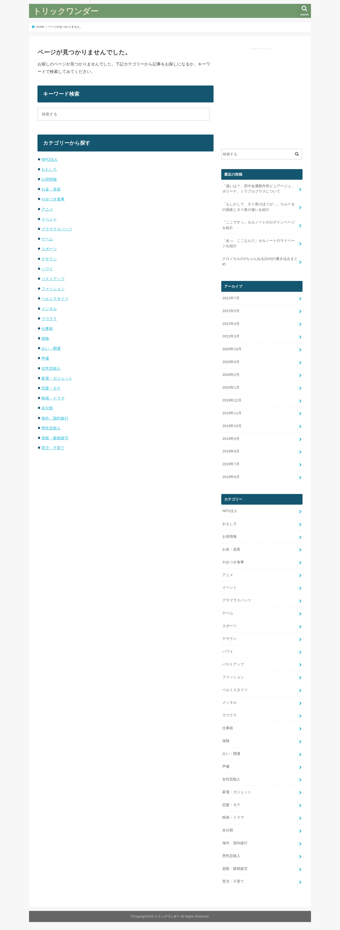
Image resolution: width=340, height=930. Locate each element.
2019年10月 (231, 426)
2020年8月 (230, 362)
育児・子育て (53, 448)
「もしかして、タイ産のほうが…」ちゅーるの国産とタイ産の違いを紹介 (258, 206)
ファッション (53, 288)
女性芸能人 (51, 368)
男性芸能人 (51, 428)
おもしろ (49, 169)
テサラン (49, 259)
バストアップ (53, 279)
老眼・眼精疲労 (54, 438)
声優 (45, 358)
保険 (45, 338)
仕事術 (47, 328)
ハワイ (47, 269)
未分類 (47, 408)
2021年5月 (230, 311)
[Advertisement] (262, 99)
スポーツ (49, 249)
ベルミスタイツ (54, 298)
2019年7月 (230, 464)
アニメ (47, 209)
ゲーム (47, 239)
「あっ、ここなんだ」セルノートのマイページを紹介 (258, 243)
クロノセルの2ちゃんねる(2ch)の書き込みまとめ (260, 261)
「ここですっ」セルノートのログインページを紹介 (258, 224)
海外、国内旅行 (54, 418)
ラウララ (49, 318)
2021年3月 (230, 336)
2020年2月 (230, 375)
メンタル (49, 309)
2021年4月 (230, 324)
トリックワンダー (65, 11)
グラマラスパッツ (56, 229)
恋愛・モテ (51, 388)
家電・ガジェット (56, 378)
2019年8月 (230, 451)
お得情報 (49, 179)
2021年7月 (230, 298)
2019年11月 (231, 413)
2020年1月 (230, 387)
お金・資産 (51, 189)
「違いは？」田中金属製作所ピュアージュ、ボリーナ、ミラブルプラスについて (258, 188)
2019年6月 (230, 477)
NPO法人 (49, 159)
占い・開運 (51, 348)
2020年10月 (231, 349)
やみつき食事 (53, 199)
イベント (49, 219)
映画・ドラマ (53, 398)
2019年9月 (230, 439)
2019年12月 (231, 400)
